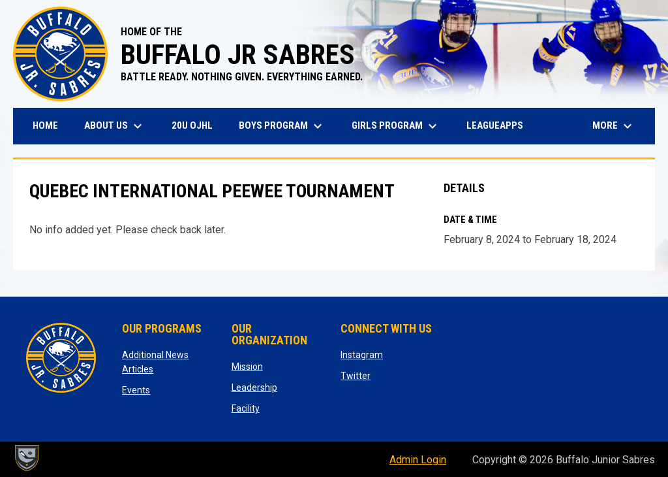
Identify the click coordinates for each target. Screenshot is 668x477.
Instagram (362, 355)
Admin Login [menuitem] (417, 459)
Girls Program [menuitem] (396, 126)
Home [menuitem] (45, 125)
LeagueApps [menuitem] (499, 125)
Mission (247, 366)
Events (136, 390)
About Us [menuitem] (114, 126)
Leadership (254, 387)
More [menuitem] (613, 126)
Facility (246, 408)
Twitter (356, 375)
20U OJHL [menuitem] (197, 125)
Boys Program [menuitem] (282, 126)
